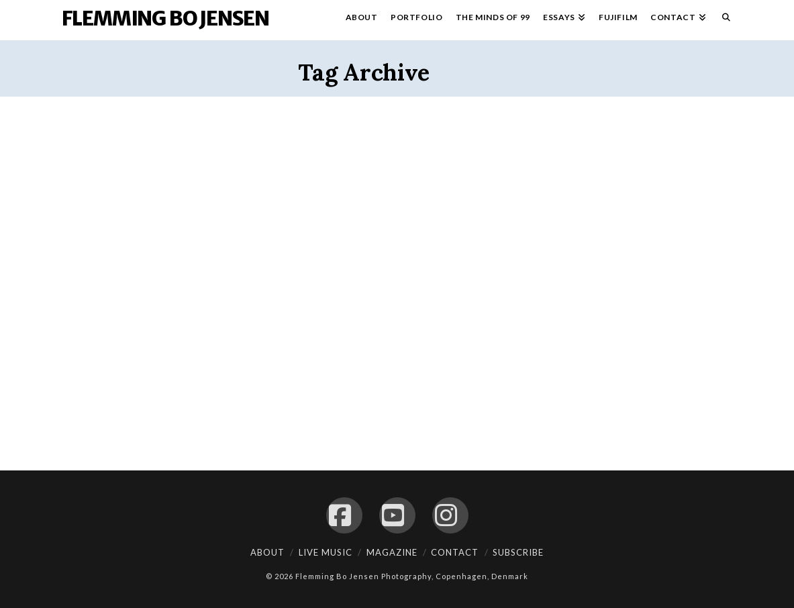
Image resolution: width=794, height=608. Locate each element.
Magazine (391, 552)
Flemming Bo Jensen (165, 18)
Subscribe (518, 552)
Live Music (325, 552)
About (267, 552)
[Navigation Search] (723, 20)
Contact (455, 552)
